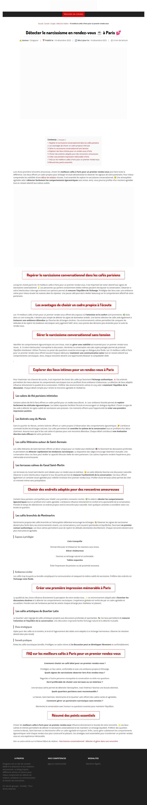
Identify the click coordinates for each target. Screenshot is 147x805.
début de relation (48, 177)
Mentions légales (93, 763)
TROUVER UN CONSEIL (73, 14)
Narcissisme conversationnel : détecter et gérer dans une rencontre (88, 741)
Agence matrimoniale (57, 763)
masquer (61, 140)
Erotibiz (23, 786)
